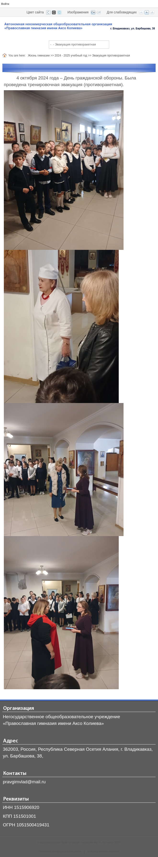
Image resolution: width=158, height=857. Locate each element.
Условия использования (103, 851)
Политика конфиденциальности (60, 851)
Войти (5, 3)
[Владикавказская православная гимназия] (79, 26)
